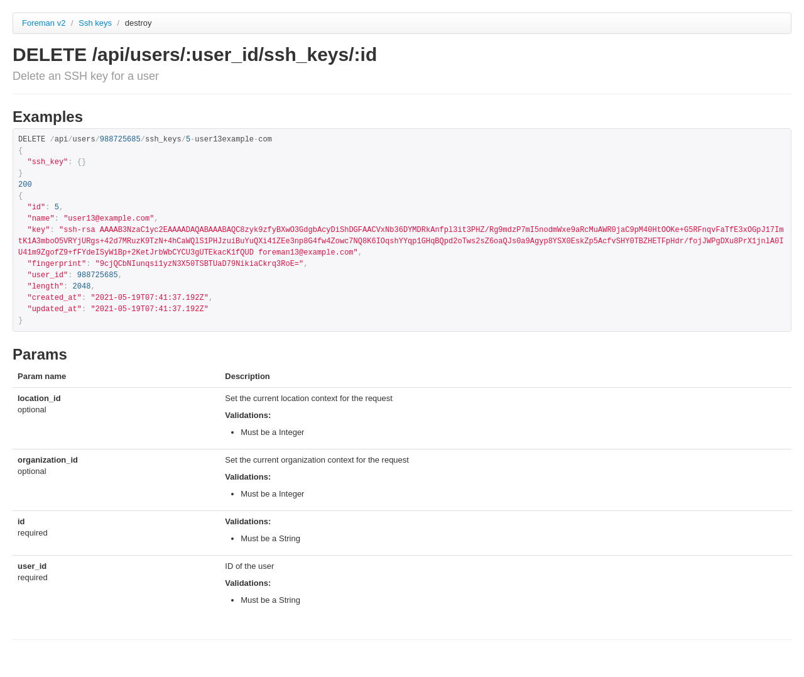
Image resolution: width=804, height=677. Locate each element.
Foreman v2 (43, 23)
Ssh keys (96, 23)
